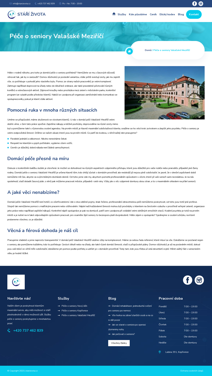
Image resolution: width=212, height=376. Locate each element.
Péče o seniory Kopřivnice (75, 310)
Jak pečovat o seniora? (123, 334)
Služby (122, 14)
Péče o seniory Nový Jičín (74, 306)
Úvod (113, 14)
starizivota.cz (32, 370)
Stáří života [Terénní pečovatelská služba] (26, 14)
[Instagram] (199, 280)
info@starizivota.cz (21, 3)
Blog (181, 14)
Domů (148, 50)
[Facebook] (187, 280)
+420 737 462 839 (46, 3)
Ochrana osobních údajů (191, 370)
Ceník (153, 14)
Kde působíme (138, 14)
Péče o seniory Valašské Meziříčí (78, 315)
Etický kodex (167, 14)
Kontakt (194, 14)
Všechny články (119, 343)
